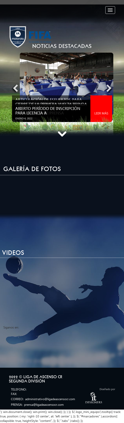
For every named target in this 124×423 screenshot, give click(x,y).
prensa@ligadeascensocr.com (44, 404)
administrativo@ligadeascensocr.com (50, 399)
